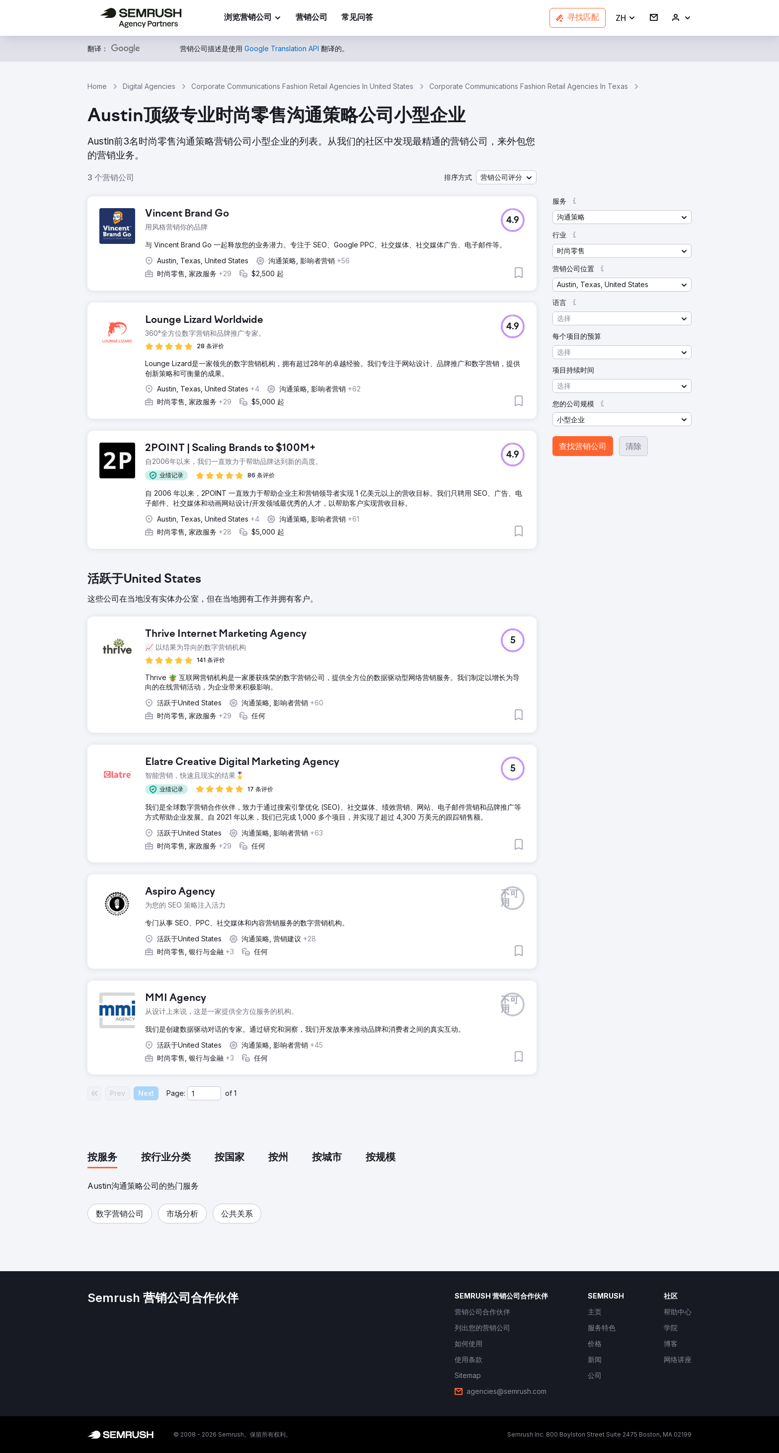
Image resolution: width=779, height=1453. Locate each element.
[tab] (102, 1158)
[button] (626, 18)
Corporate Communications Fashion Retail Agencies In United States (302, 86)
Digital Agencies (149, 86)
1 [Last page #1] (235, 1093)
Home (97, 86)
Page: (175, 1093)
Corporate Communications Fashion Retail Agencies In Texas (528, 86)
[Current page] (204, 1093)
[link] (311, 18)
